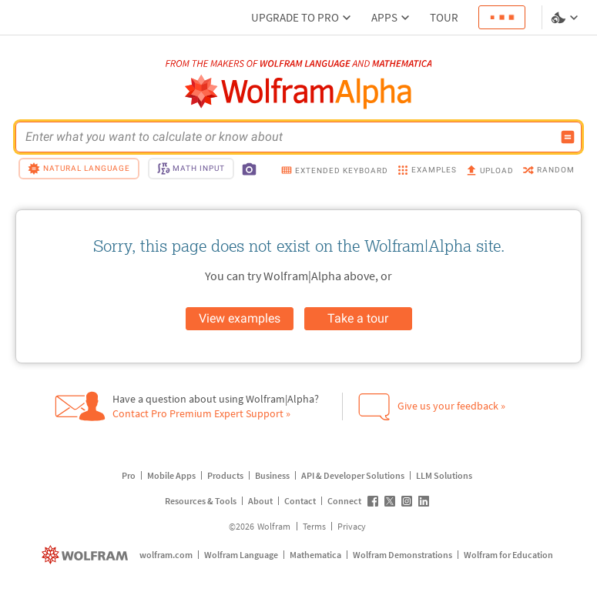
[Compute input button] (567, 137)
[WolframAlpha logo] (298, 92)
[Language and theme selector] (566, 18)
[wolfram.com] (86, 555)
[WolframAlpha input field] (288, 137)
